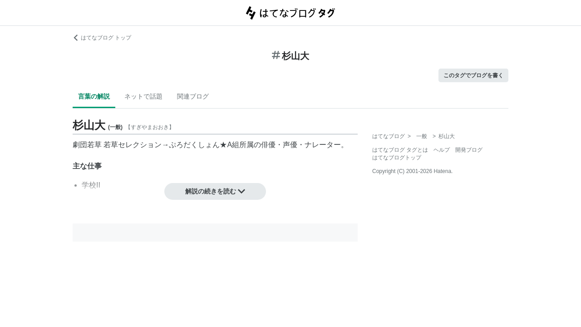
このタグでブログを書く (473, 75)
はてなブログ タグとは (400, 150)
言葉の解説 (94, 96)
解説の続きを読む (215, 191)
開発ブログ (469, 150)
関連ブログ (193, 96)
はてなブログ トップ (102, 38)
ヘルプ (441, 150)
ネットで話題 (143, 96)
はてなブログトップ (396, 157)
